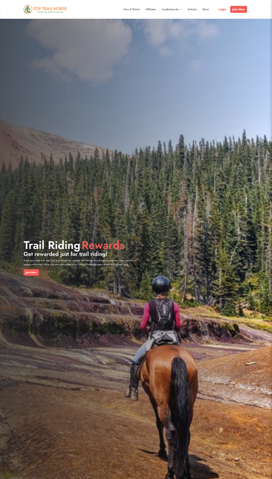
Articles (192, 9)
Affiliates (151, 9)
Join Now (238, 9)
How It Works (132, 9)
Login (222, 9)
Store (205, 9)
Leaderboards (172, 9)
